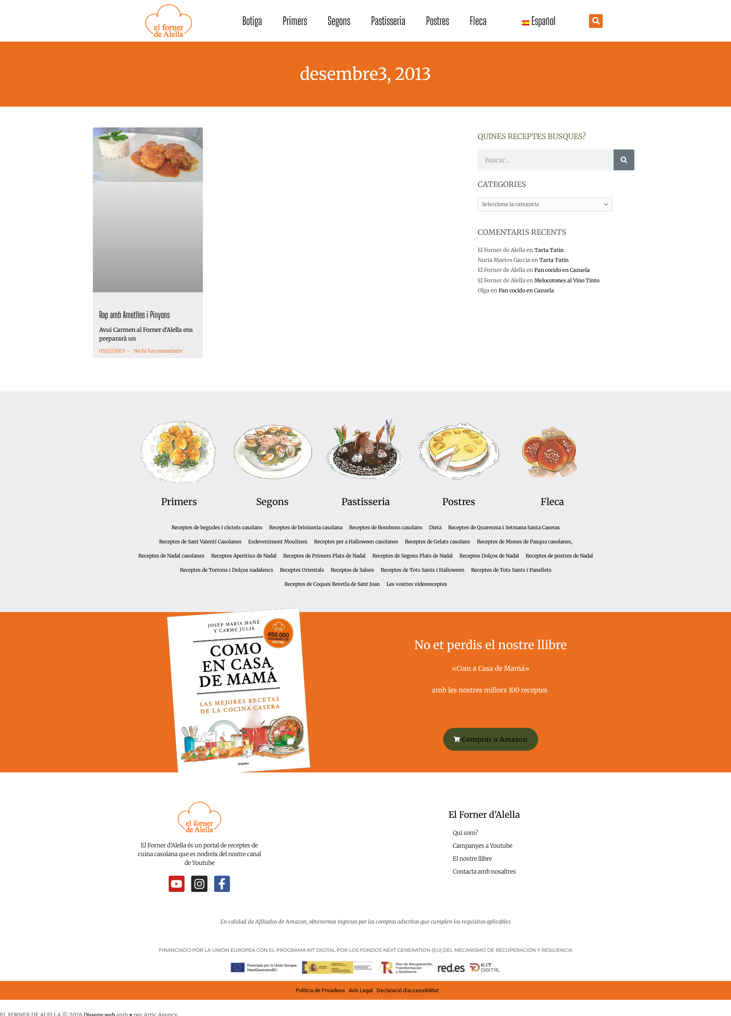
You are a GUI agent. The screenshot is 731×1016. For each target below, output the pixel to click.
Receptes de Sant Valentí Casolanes (200, 541)
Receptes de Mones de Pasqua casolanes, (524, 541)
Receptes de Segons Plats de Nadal (412, 556)
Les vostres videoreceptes (417, 584)
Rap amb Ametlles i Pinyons (134, 314)
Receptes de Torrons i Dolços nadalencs (226, 570)
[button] (596, 21)
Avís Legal (361, 990)
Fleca (478, 21)
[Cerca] (624, 159)
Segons (339, 21)
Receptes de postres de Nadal (559, 556)
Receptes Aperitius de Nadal (244, 556)
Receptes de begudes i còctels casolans (217, 527)
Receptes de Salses (352, 570)
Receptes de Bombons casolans (385, 527)
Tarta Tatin (549, 250)
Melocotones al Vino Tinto (569, 280)
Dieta (435, 527)
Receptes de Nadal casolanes (171, 556)
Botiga (252, 21)
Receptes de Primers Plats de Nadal (324, 556)
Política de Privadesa (320, 990)
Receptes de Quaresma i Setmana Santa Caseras (504, 527)
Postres (437, 21)
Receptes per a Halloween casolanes (356, 541)
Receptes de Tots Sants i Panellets (511, 570)
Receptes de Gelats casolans (437, 541)
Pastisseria (388, 21)
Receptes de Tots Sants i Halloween (422, 570)
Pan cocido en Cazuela (563, 270)
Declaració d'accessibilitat (408, 990)
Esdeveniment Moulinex (277, 541)
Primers (295, 21)
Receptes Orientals (302, 570)
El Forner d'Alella (484, 814)
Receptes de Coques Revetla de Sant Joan (332, 584)
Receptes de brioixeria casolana (305, 527)
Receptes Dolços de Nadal (489, 556)
